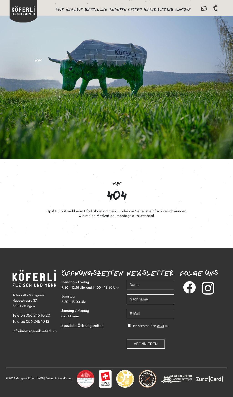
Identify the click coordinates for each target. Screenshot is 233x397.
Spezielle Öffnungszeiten (82, 326)
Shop (59, 9)
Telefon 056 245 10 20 (31, 316)
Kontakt (183, 9)
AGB (41, 378)
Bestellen (96, 9)
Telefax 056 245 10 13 (31, 322)
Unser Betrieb (158, 9)
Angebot (74, 9)
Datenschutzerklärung (59, 378)
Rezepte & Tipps (126, 9)
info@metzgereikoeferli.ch (35, 331)
